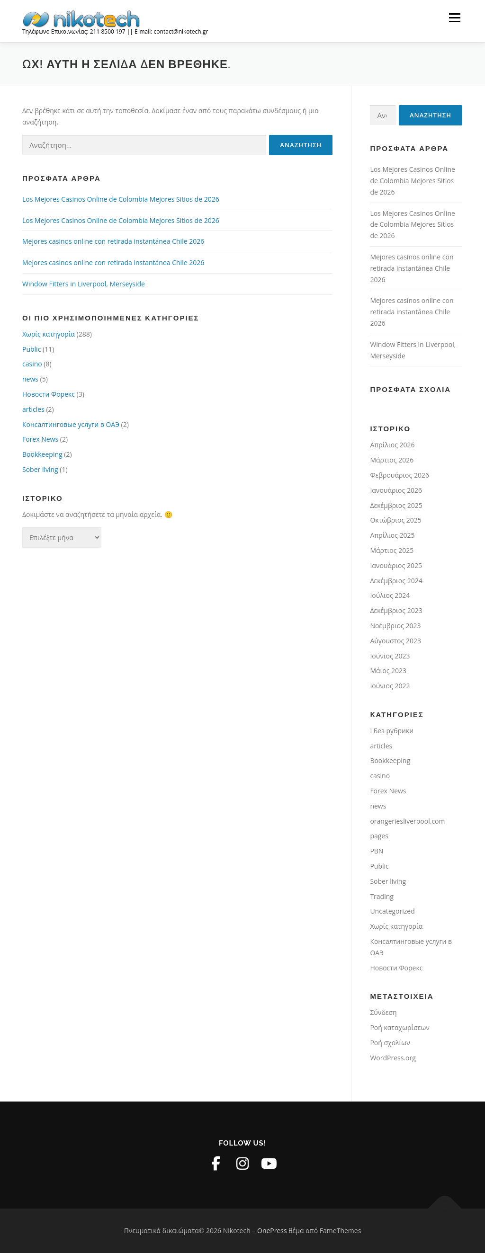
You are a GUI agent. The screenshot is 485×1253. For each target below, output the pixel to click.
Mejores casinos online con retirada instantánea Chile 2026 (113, 241)
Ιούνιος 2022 (390, 685)
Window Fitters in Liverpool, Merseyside (83, 283)
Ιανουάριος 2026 (396, 490)
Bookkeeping (42, 454)
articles (33, 409)
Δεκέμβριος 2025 (396, 505)
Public (31, 349)
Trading (382, 896)
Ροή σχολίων (390, 1042)
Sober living (40, 469)
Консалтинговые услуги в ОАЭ (70, 424)
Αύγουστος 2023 (395, 640)
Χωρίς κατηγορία (48, 333)
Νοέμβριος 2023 (395, 625)
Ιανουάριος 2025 (396, 565)
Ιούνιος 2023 (390, 655)
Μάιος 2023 (388, 670)
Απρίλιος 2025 (392, 535)
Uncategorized (392, 910)
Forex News (40, 439)
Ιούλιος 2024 (390, 595)
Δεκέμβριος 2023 (396, 610)
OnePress (272, 1230)
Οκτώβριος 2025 (395, 519)
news (30, 378)
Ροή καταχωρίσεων (399, 1027)
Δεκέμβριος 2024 (396, 580)
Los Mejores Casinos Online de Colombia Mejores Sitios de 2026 (120, 199)
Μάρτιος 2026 (391, 459)
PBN (376, 850)
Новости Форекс (48, 394)
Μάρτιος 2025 (391, 550)
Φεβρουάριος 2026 (399, 475)
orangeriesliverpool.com (407, 821)
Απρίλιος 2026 (392, 444)
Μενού (454, 17)
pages (379, 835)
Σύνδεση (383, 1012)
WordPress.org (392, 1057)
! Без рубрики (391, 730)
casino (32, 363)
